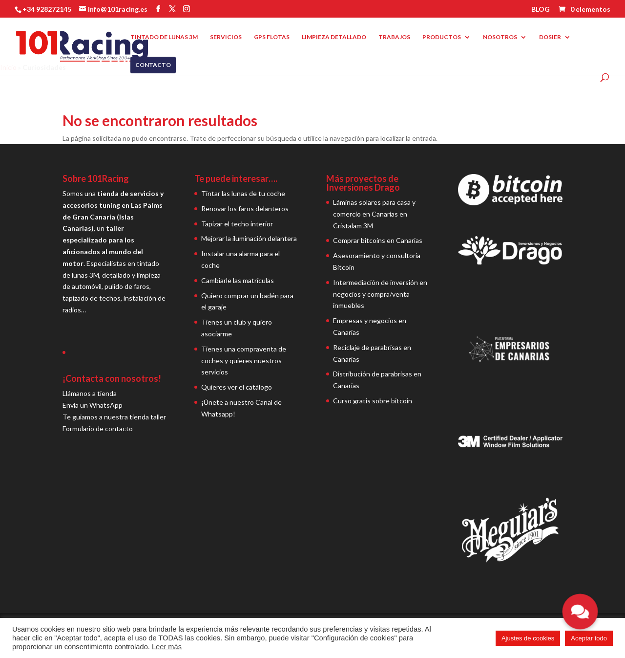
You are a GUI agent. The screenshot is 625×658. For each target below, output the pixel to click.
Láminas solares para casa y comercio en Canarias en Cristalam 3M (374, 214)
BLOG (540, 9)
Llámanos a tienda (89, 393)
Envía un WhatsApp (92, 405)
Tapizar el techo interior (237, 223)
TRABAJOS (394, 37)
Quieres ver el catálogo (236, 387)
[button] (580, 611)
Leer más (167, 647)
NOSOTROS (500, 37)
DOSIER (550, 37)
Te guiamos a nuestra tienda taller (114, 417)
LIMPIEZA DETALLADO (334, 37)
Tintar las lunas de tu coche (243, 193)
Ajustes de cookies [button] (527, 638)
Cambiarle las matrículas (237, 280)
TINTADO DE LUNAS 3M (164, 37)
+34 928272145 (46, 9)
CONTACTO (153, 64)
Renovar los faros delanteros (245, 208)
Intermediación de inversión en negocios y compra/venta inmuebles (380, 294)
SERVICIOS (226, 37)
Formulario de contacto (97, 428)
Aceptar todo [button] (589, 638)
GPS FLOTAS (272, 37)
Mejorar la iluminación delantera (249, 238)
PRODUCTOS (441, 37)
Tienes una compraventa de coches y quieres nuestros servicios (243, 360)
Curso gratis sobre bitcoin (372, 400)
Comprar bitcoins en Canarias (377, 240)
